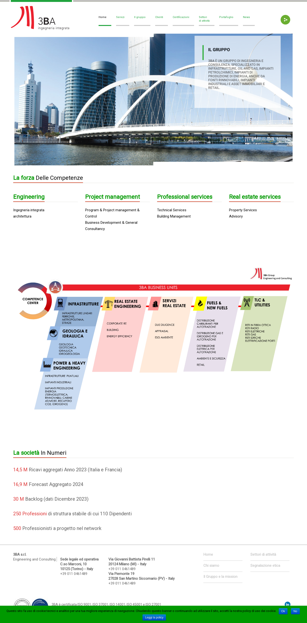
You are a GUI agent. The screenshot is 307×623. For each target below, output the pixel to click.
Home (208, 554)
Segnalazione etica (265, 565)
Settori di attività (263, 554)
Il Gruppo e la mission (220, 576)
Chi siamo (211, 565)
